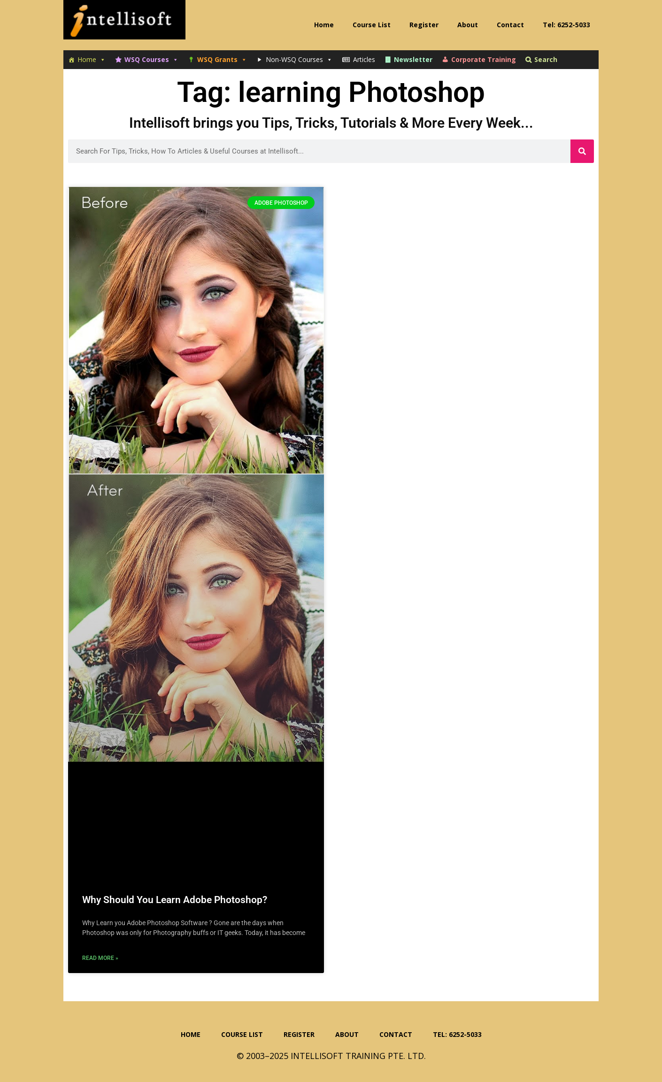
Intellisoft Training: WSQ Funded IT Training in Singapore (124, 23)
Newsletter (413, 59)
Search (545, 59)
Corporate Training (483, 59)
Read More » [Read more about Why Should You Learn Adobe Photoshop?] (100, 958)
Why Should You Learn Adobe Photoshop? (174, 899)
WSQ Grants (222, 59)
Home (91, 59)
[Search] (582, 151)
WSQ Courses (151, 59)
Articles (364, 59)
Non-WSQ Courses (299, 59)
